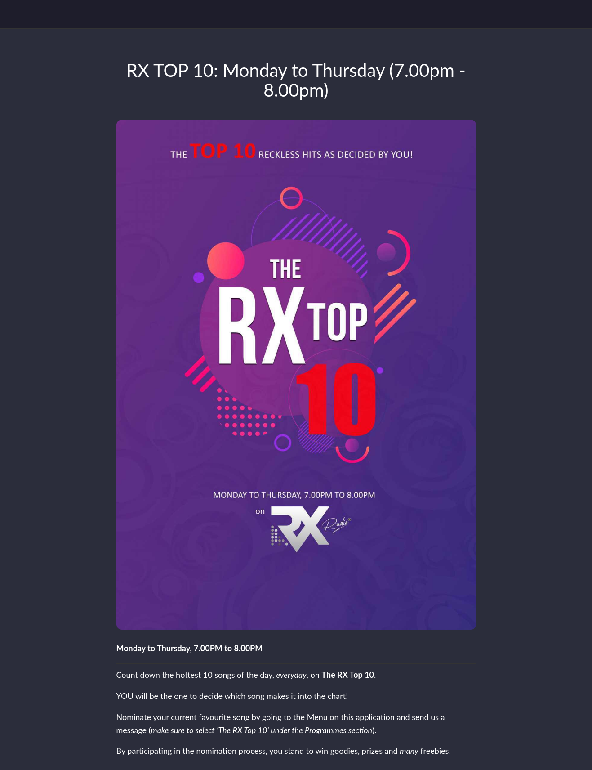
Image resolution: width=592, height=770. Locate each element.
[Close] (14, 14)
